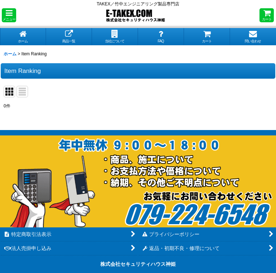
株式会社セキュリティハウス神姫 (138, 264)
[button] (9, 15)
